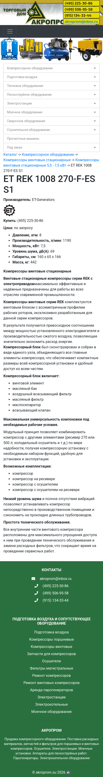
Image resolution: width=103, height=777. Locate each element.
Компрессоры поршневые (51, 639)
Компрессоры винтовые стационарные (37, 160)
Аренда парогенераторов (51, 690)
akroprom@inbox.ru (81, 21)
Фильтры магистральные (51, 668)
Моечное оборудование (24, 112)
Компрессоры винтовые (51, 646)
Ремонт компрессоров (51, 675)
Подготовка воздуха (22, 77)
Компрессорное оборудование (30, 68)
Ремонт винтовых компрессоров (51, 683)
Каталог (10, 154)
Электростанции (19, 103)
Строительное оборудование (28, 130)
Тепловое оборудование (25, 86)
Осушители (51, 661)
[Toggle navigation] (10, 31)
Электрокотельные (51, 704)
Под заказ (14, 147)
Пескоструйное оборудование (29, 94)
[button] (7, 49)
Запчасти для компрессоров (51, 654)
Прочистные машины (23, 138)
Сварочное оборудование (26, 121)
